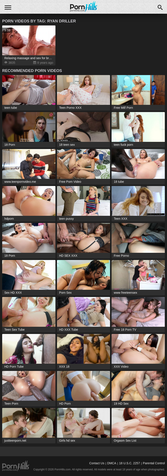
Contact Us (96, 463)
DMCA (111, 463)
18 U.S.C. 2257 (129, 463)
